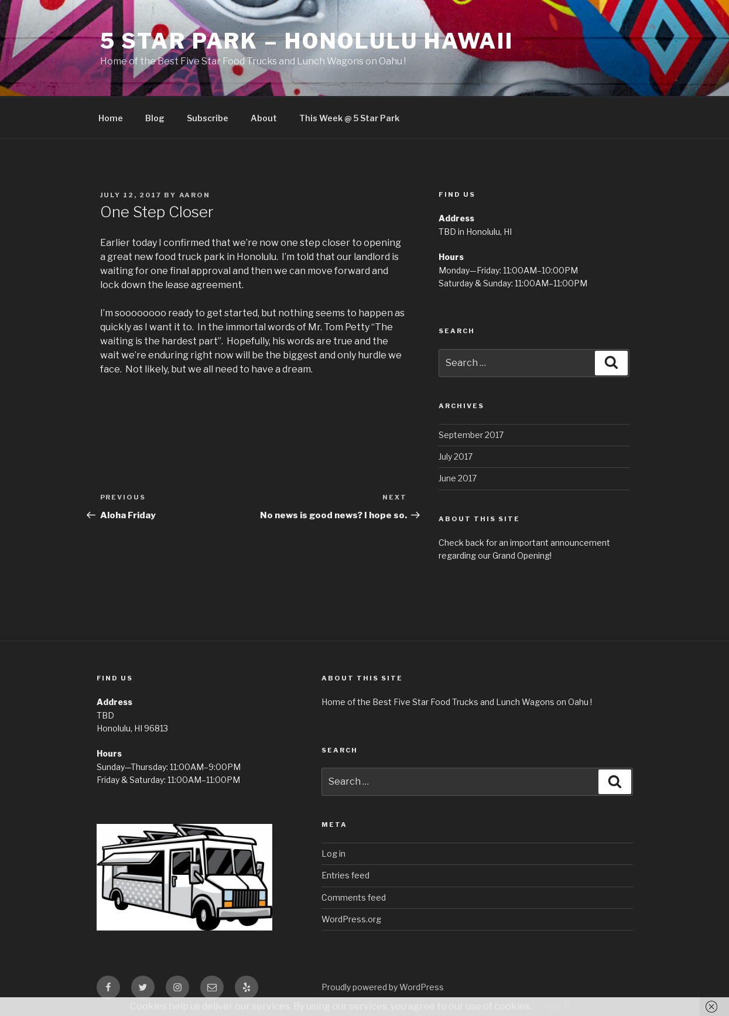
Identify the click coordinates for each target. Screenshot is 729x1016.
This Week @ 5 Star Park (349, 118)
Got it (558, 1006)
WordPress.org (351, 919)
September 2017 (471, 435)
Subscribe (207, 118)
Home (110, 118)
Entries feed (345, 875)
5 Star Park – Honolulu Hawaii (307, 41)
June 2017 (458, 478)
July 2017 (456, 456)
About (264, 118)
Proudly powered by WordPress (382, 987)
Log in (333, 853)
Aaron (195, 195)
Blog (155, 118)
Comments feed (353, 897)
